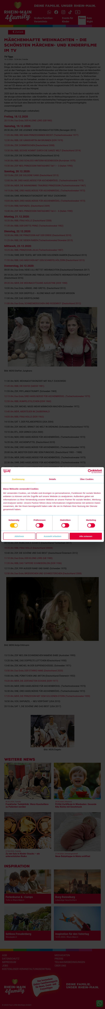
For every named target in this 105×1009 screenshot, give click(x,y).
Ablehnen (19, 536)
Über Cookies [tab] (87, 479)
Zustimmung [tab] (18, 479)
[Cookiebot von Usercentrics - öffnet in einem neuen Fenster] (90, 471)
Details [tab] (52, 479)
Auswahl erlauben (52, 536)
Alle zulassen (85, 536)
